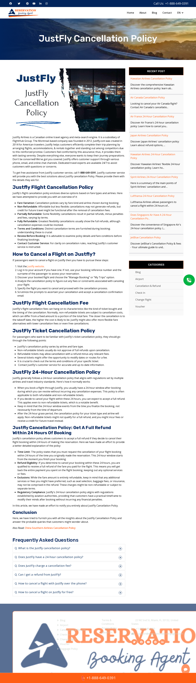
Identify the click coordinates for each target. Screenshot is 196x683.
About (142, 12)
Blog (154, 12)
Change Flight (143, 299)
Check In (140, 292)
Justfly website (35, 266)
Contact (167, 12)
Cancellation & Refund (148, 286)
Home (130, 12)
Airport (139, 279)
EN (179, 12)
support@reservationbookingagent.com (157, 633)
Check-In (65, 634)
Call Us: (159, 3)
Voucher (140, 306)
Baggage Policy (69, 648)
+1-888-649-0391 (143, 628)
